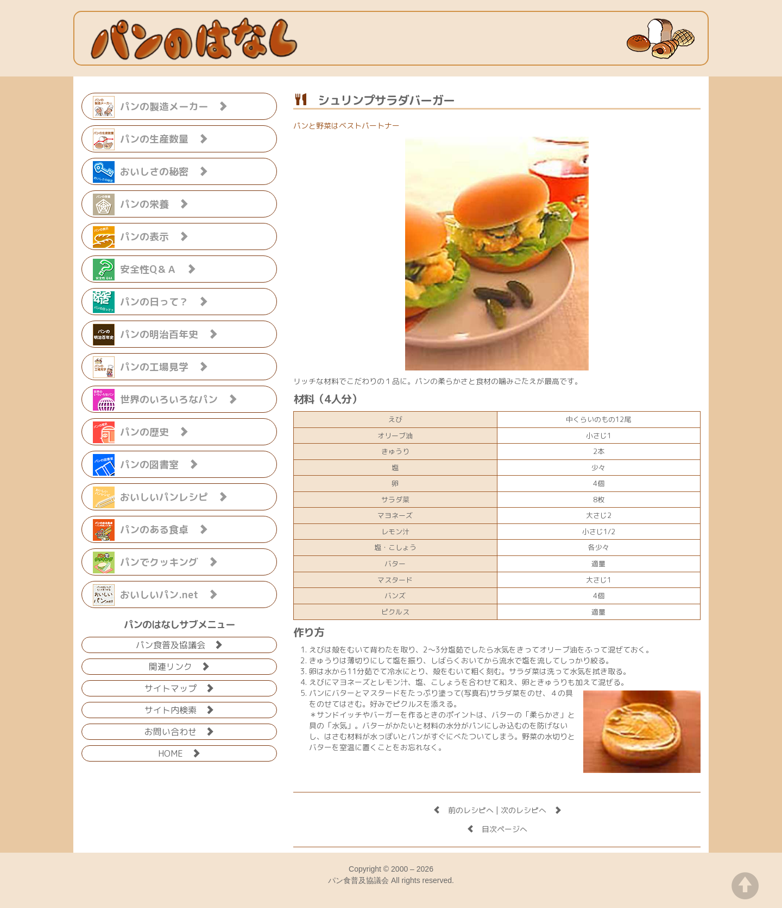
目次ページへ (496, 829)
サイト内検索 (179, 709)
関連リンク (179, 666)
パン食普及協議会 (179, 644)
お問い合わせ (179, 731)
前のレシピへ (463, 810)
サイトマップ (179, 687)
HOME (179, 752)
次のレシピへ (531, 810)
